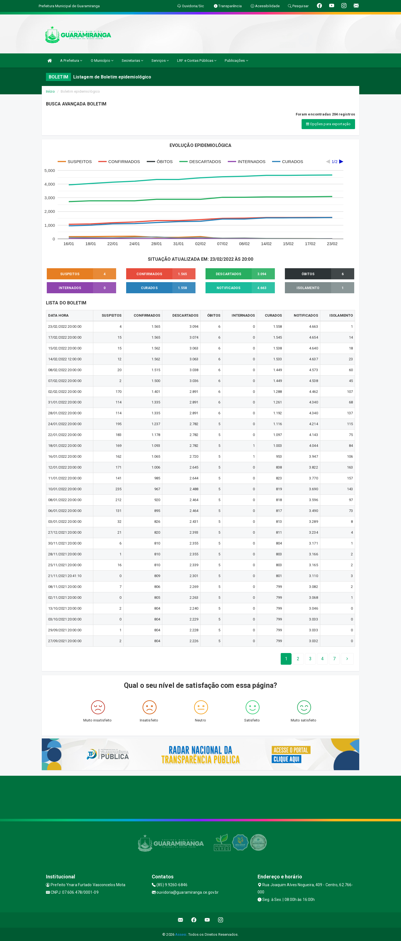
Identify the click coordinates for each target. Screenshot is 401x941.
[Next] (334, 658)
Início (50, 91)
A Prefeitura (71, 60)
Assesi (181, 934)
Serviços (160, 60)
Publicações (236, 60)
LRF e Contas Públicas (196, 60)
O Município (102, 60)
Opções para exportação (328, 124)
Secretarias (132, 60)
